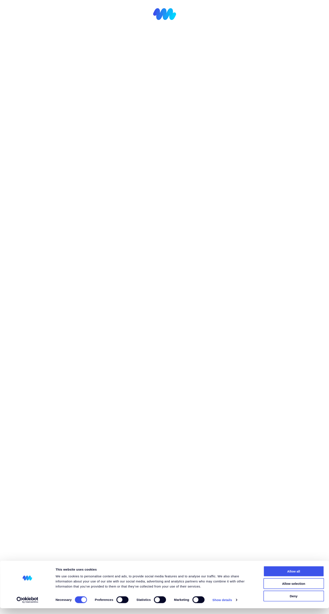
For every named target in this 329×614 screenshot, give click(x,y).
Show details (222, 605)
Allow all (293, 577)
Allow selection (293, 589)
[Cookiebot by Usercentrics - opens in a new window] (27, 606)
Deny (294, 601)
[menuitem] (298, 12)
